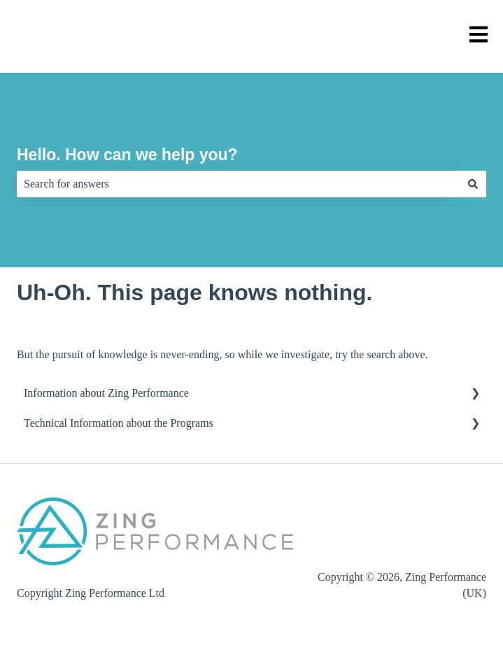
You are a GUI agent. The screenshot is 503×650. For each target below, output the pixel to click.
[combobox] (238, 184)
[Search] (473, 184)
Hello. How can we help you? (127, 155)
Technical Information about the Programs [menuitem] (118, 423)
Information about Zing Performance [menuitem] (106, 393)
